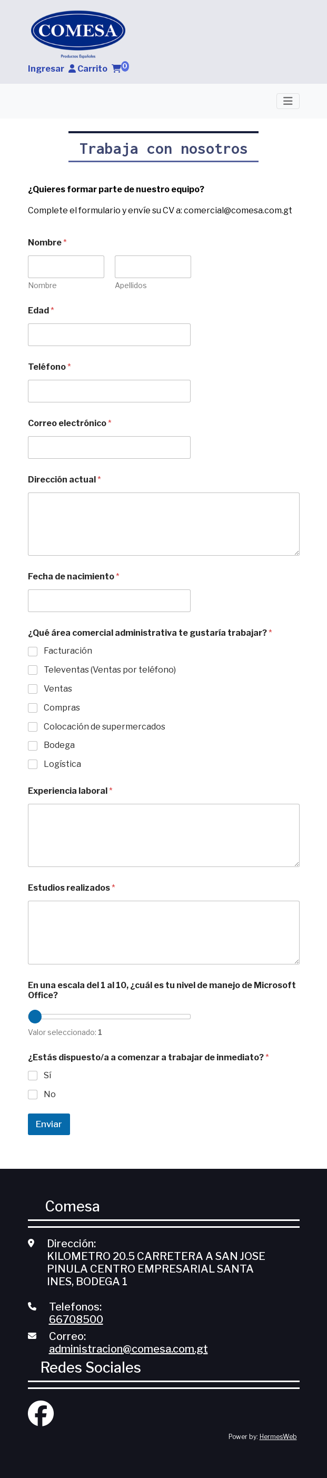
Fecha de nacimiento (74, 577)
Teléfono (49, 367)
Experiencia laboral (70, 791)
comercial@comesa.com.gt (238, 210)
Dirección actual (64, 480)
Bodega (59, 745)
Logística (62, 764)
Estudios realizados (71, 888)
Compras (62, 708)
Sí (47, 1075)
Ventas (58, 689)
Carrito (103, 69)
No (50, 1094)
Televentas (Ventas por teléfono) (110, 670)
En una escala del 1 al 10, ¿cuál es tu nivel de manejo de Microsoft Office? (162, 990)
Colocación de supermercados (104, 727)
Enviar (49, 1124)
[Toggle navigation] (288, 101)
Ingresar (52, 69)
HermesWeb (278, 1437)
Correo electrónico (70, 423)
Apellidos (130, 285)
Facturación (68, 651)
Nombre (42, 285)
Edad (41, 311)
